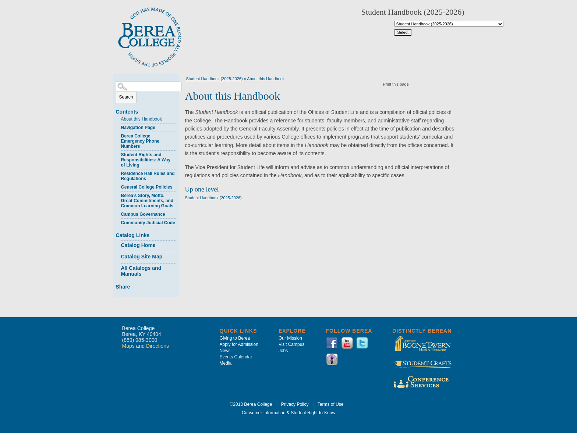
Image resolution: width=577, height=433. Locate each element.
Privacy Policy (295, 404)
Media (226, 363)
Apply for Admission (239, 344)
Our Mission (290, 338)
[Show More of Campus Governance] (118, 213)
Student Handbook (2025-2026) (214, 78)
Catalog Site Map (142, 257)
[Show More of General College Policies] (118, 186)
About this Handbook (141, 119)
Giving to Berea (235, 338)
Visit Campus (291, 344)
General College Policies (147, 187)
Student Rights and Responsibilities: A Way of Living (146, 160)
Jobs (283, 350)
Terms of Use (331, 404)
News (225, 350)
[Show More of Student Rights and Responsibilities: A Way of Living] (118, 153)
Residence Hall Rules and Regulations (148, 176)
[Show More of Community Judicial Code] (118, 221)
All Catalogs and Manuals (141, 271)
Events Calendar (236, 356)
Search (126, 97)
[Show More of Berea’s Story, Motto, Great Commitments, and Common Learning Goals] (118, 194)
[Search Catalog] (149, 86)
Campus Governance (143, 214)
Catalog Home (138, 245)
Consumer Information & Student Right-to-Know (288, 412)
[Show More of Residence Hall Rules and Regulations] (118, 172)
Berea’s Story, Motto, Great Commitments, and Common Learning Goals (147, 200)
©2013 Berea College (251, 404)
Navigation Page (138, 127)
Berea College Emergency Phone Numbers (140, 141)
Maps (128, 346)
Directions (157, 346)
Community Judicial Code (148, 222)
